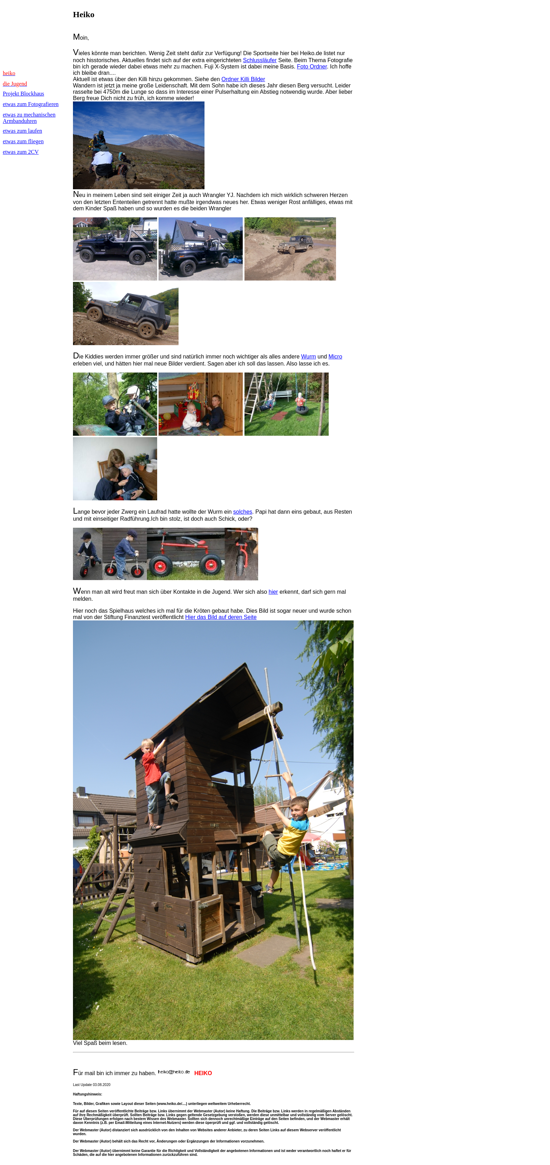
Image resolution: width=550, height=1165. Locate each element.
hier (273, 592)
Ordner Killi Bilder (243, 79)
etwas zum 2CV (21, 152)
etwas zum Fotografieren (31, 104)
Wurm (308, 357)
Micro (335, 357)
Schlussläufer (260, 60)
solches (242, 512)
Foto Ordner (312, 67)
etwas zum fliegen (23, 141)
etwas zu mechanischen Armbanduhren (29, 118)
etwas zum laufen (22, 131)
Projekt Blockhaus (23, 94)
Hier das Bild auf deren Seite (221, 617)
